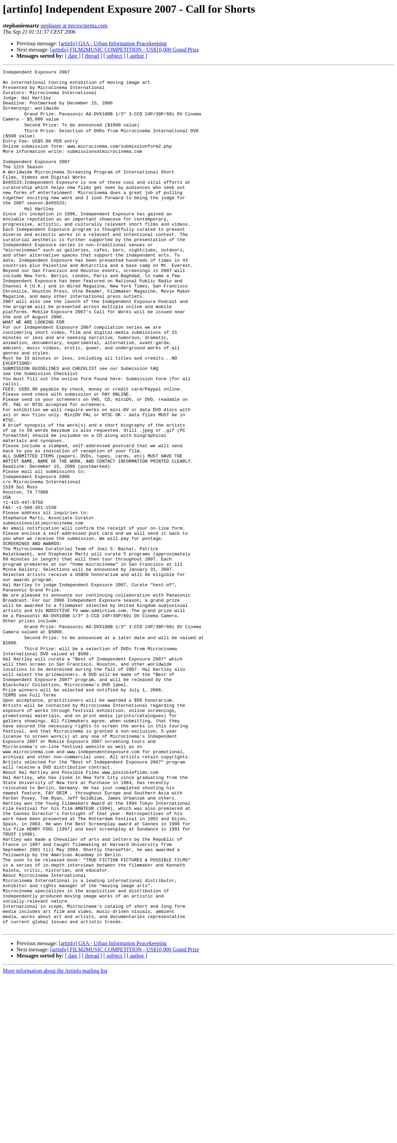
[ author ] (137, 56)
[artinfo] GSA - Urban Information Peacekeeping (113, 43)
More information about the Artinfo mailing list (55, 1137)
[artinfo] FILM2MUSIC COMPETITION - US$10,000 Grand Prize (124, 50)
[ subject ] (114, 56)
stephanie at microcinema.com (74, 26)
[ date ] (72, 56)
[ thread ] (92, 56)
